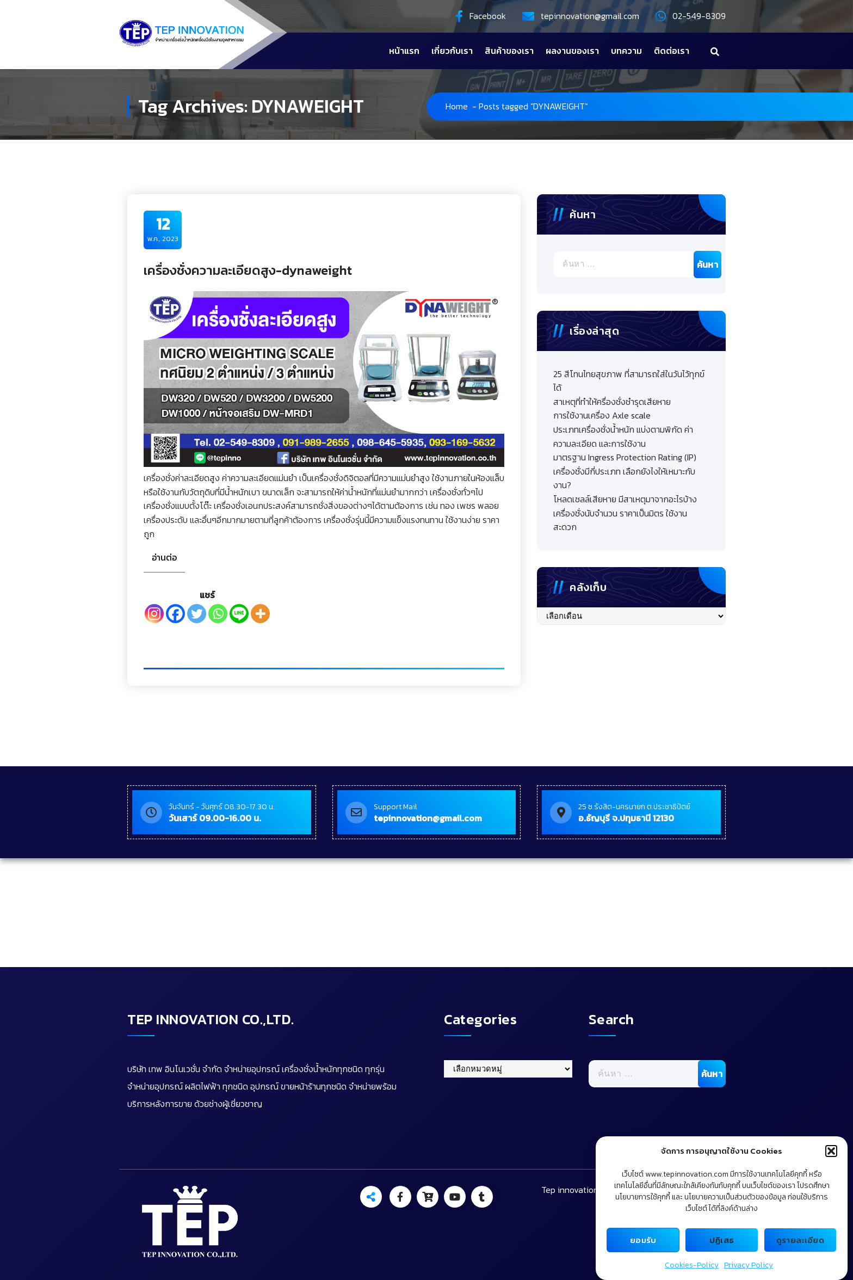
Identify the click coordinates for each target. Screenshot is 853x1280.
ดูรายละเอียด (800, 1240)
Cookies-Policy (692, 1265)
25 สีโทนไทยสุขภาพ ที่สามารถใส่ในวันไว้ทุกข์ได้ (628, 381)
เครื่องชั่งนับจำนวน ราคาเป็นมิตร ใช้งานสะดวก (620, 520)
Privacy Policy (748, 1265)
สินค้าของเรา (509, 50)
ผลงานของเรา (572, 50)
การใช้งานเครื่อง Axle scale (602, 415)
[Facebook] (175, 613)
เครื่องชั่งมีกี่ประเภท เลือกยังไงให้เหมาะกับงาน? (624, 478)
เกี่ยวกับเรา (452, 50)
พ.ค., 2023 (162, 229)
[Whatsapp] (217, 613)
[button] (831, 1151)
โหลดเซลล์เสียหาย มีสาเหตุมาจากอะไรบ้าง (625, 499)
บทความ (626, 50)
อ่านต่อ (164, 557)
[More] (260, 613)
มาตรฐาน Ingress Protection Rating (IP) (624, 457)
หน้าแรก (404, 50)
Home (457, 106)
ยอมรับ (643, 1240)
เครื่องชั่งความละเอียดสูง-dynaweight (248, 270)
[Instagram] (154, 613)
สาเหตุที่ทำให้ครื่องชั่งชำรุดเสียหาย (612, 401)
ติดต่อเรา (671, 50)
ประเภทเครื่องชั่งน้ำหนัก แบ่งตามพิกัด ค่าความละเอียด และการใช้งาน (623, 436)
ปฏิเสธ (721, 1240)
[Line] (239, 613)
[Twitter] (196, 613)
